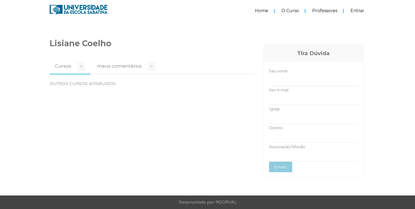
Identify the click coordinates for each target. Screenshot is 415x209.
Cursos (63, 66)
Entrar (357, 10)
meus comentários (119, 66)
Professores (324, 10)
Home (261, 10)
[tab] (70, 66)
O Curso (290, 10)
